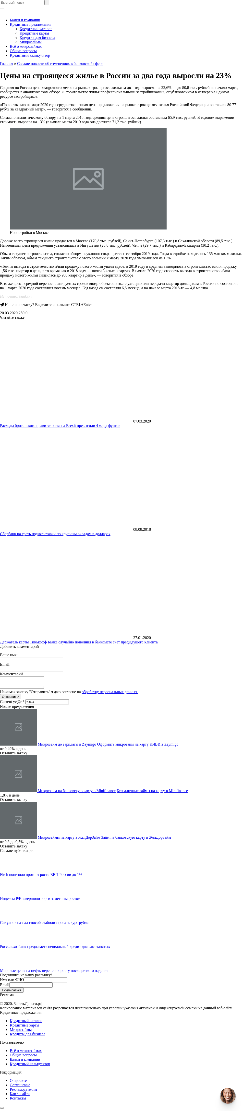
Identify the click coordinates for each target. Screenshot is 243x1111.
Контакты (18, 1100)
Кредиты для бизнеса (37, 38)
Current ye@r (12, 704)
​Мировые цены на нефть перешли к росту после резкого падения (54, 973)
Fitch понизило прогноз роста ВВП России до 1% (41, 877)
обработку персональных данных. (110, 694)
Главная (6, 63)
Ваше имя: (9, 655)
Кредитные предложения (30, 24)
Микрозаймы (30, 42)
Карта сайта (20, 1096)
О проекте (18, 1083)
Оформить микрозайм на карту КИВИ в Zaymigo (138, 746)
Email (4, 987)
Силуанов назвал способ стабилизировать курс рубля (44, 925)
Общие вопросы (23, 51)
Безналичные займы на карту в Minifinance (152, 793)
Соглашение (20, 1087)
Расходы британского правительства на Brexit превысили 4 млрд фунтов (60, 425)
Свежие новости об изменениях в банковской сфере (60, 63)
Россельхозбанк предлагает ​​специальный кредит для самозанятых (55, 949)
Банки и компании (25, 20)
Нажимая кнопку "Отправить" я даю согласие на (69, 694)
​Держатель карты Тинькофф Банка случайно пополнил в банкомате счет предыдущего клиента (79, 642)
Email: (5, 664)
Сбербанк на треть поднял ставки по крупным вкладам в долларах (55, 534)
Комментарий (11, 674)
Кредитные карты (34, 33)
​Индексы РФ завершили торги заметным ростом (40, 901)
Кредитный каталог (36, 29)
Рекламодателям (23, 1091)
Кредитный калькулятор (30, 55)
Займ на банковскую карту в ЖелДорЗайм (136, 839)
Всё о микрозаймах (26, 46)
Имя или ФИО (12, 982)
